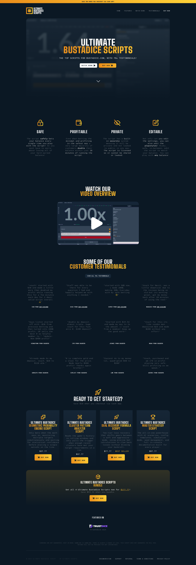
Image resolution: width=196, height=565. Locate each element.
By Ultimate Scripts (68, 559)
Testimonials (154, 11)
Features (128, 11)
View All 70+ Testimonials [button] (98, 276)
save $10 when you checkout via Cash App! (98, 1)
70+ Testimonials (124, 58)
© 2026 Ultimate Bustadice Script (41, 559)
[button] (88, 65)
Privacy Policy (163, 559)
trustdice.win (98, 529)
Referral (129, 559)
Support (118, 559)
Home (118, 11)
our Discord (43, 307)
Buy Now (166, 11)
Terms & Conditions (145, 559)
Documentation (105, 559)
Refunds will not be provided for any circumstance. (98, 545)
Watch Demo (140, 11)
